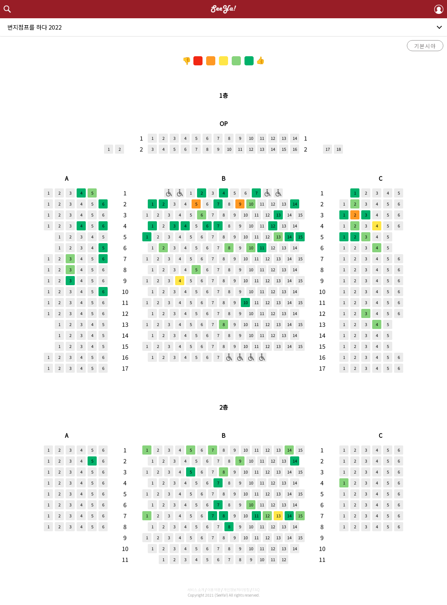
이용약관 (213, 589)
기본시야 (425, 46)
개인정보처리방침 (236, 589)
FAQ (256, 589)
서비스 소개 (195, 589)
